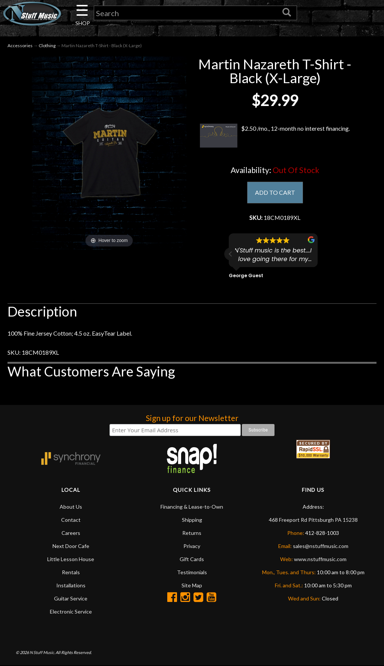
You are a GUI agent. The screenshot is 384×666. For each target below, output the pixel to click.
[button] (230, 254)
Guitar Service (70, 599)
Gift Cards (192, 559)
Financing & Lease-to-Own (191, 507)
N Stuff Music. (42, 652)
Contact (71, 520)
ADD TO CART (275, 192)
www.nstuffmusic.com (320, 559)
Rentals (71, 572)
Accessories (20, 45)
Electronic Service (71, 612)
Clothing (47, 45)
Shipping (192, 520)
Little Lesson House (70, 559)
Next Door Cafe (70, 546)
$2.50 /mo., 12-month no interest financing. (275, 136)
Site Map (192, 585)
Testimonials (192, 572)
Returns (191, 533)
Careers (71, 533)
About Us (71, 507)
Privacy (191, 546)
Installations (71, 585)
